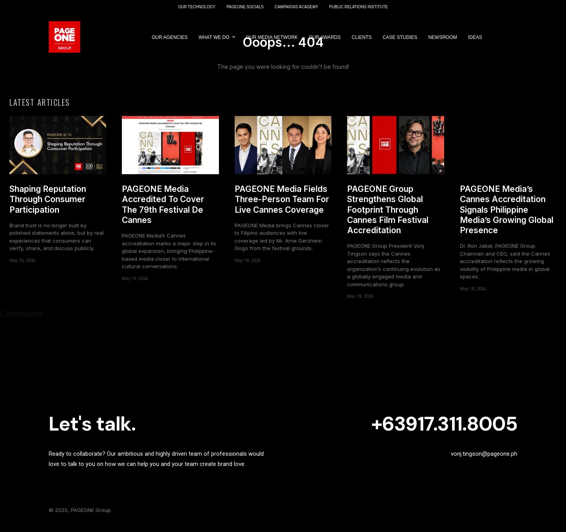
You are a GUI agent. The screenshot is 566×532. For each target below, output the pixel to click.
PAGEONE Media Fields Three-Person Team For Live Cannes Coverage (282, 205)
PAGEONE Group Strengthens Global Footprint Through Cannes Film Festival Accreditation (387, 215)
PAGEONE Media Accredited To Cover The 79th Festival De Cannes (163, 210)
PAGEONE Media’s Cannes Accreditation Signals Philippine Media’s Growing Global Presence (506, 215)
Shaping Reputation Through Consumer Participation (47, 205)
